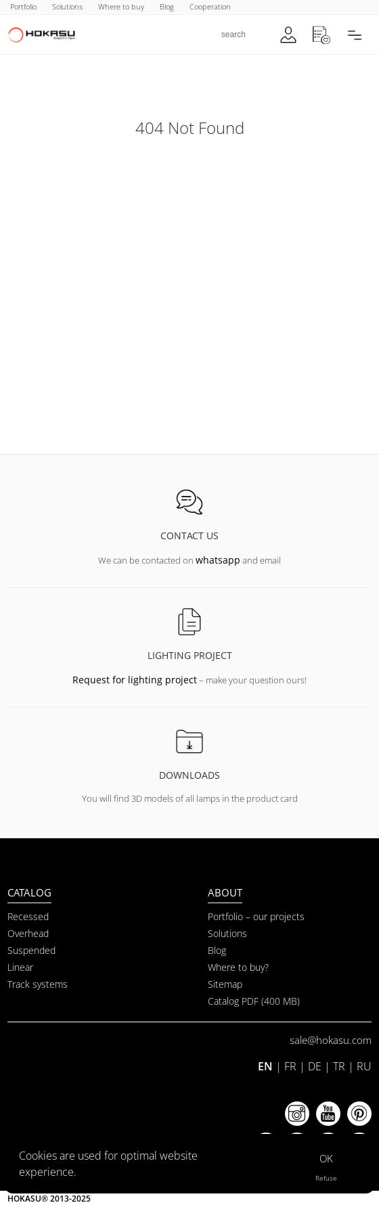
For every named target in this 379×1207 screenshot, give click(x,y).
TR (339, 1066)
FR (290, 1066)
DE (314, 1066)
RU (364, 1066)
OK (326, 1158)
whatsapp (218, 559)
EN (265, 1066)
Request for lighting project (134, 679)
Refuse (326, 1178)
